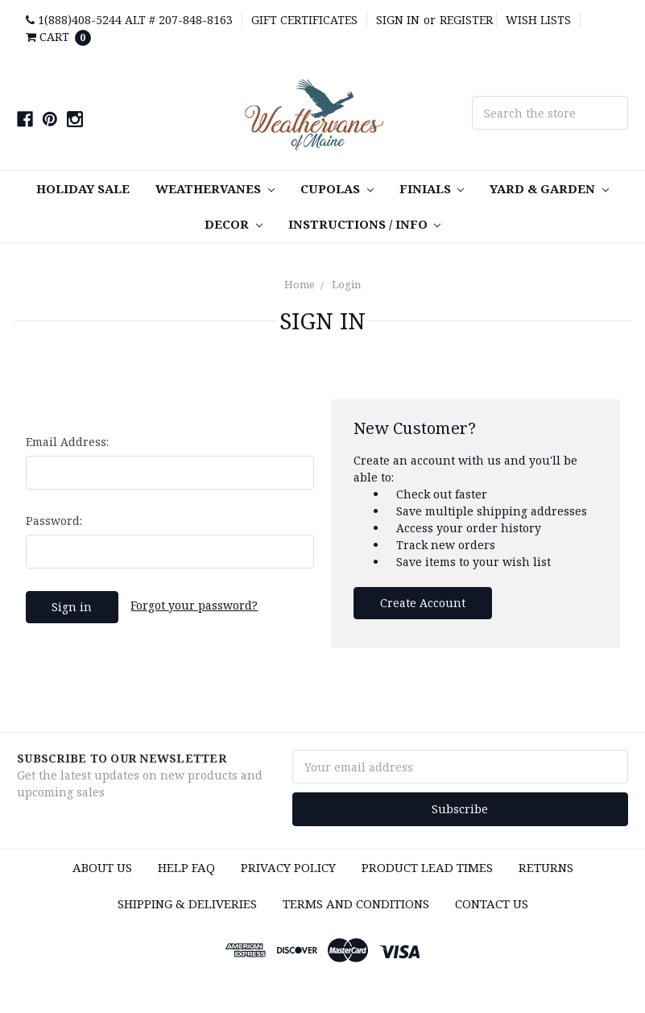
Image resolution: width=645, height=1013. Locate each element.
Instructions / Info (364, 224)
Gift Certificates (304, 19)
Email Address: (67, 441)
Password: (54, 520)
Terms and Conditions (356, 903)
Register (466, 19)
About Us (102, 867)
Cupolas (337, 188)
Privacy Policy (288, 867)
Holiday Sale (83, 188)
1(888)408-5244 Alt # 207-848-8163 (129, 19)
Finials (432, 188)
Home (299, 284)
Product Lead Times (427, 867)
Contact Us (491, 903)
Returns (546, 867)
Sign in (398, 19)
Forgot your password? (194, 605)
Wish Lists (538, 19)
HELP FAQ (186, 867)
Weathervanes (215, 188)
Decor (234, 224)
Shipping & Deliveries (187, 903)
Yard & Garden (549, 188)
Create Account (422, 602)
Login (346, 284)
